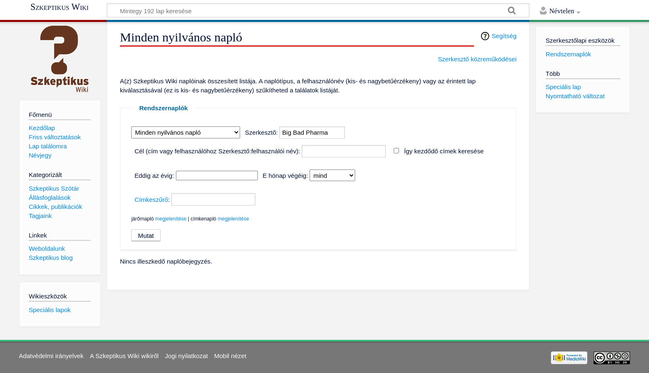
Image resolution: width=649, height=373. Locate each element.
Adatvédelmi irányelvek (51, 355)
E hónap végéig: (285, 175)
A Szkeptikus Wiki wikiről (124, 355)
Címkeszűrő (151, 199)
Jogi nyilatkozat (186, 355)
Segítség (504, 35)
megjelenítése (171, 219)
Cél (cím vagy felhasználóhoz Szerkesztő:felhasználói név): (217, 151)
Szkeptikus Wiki (59, 7)
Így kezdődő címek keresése (443, 151)
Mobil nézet (230, 355)
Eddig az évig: (154, 175)
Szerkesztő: (261, 132)
